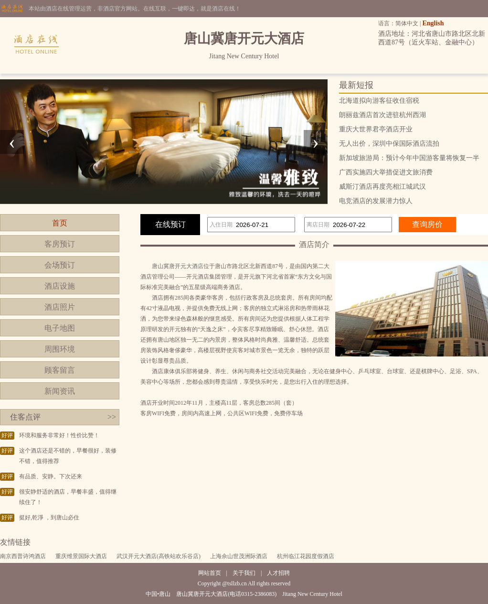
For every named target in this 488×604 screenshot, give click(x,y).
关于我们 (244, 573)
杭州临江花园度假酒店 (305, 556)
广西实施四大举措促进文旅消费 (386, 172)
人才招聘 (278, 573)
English (433, 23)
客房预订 (59, 244)
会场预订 (59, 265)
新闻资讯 (59, 391)
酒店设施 (59, 286)
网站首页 (209, 573)
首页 (59, 223)
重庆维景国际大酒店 (81, 556)
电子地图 (59, 328)
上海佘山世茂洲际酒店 (238, 556)
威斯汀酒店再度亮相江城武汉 (382, 186)
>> (111, 417)
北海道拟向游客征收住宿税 (379, 100)
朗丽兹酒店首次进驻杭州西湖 (382, 115)
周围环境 (59, 349)
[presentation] (12, 142)
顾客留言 (59, 370)
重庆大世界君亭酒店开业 (376, 129)
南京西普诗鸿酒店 (23, 556)
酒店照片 (59, 307)
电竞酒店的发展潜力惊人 (376, 201)
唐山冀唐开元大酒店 (177, 266)
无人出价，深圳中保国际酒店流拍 (389, 143)
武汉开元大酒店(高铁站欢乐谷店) (159, 556)
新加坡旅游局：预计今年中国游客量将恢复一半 (409, 158)
